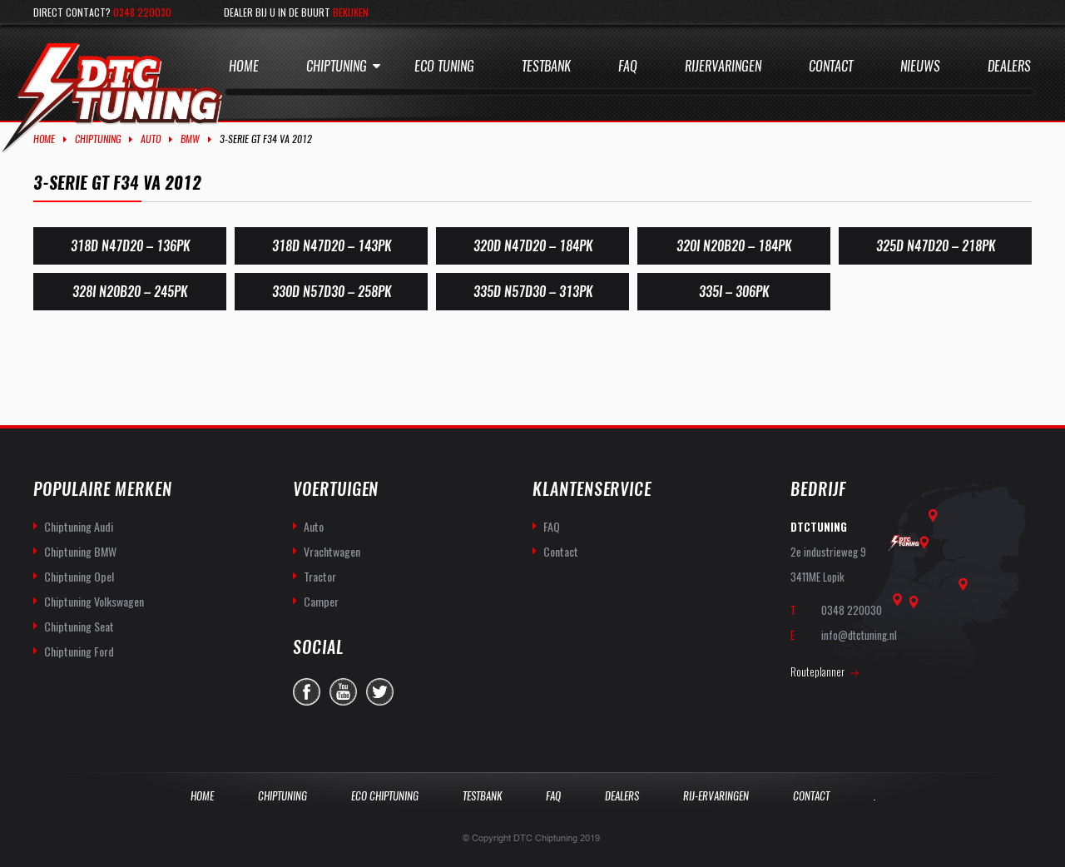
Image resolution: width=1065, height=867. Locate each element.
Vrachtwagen (332, 551)
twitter (380, 692)
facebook (306, 692)
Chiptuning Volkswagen (94, 601)
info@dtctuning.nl (859, 635)
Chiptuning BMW (80, 551)
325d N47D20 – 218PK (935, 246)
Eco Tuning (444, 66)
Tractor (320, 576)
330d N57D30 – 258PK (331, 291)
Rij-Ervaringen (716, 796)
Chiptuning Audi (78, 526)
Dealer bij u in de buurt (296, 12)
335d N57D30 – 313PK (532, 291)
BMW (190, 139)
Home (244, 66)
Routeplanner (817, 671)
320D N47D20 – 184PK (532, 246)
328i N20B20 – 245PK (129, 291)
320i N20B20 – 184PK (733, 246)
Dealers (1009, 66)
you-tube (343, 692)
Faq (627, 66)
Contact (831, 66)
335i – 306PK (734, 291)
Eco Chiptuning (385, 796)
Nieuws (920, 66)
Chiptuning (336, 66)
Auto (151, 139)
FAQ (551, 526)
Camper (321, 601)
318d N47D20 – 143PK (331, 246)
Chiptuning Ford (79, 651)
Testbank (546, 66)
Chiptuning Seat (79, 626)
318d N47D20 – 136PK (130, 246)
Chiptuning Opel (79, 576)
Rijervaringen (723, 66)
